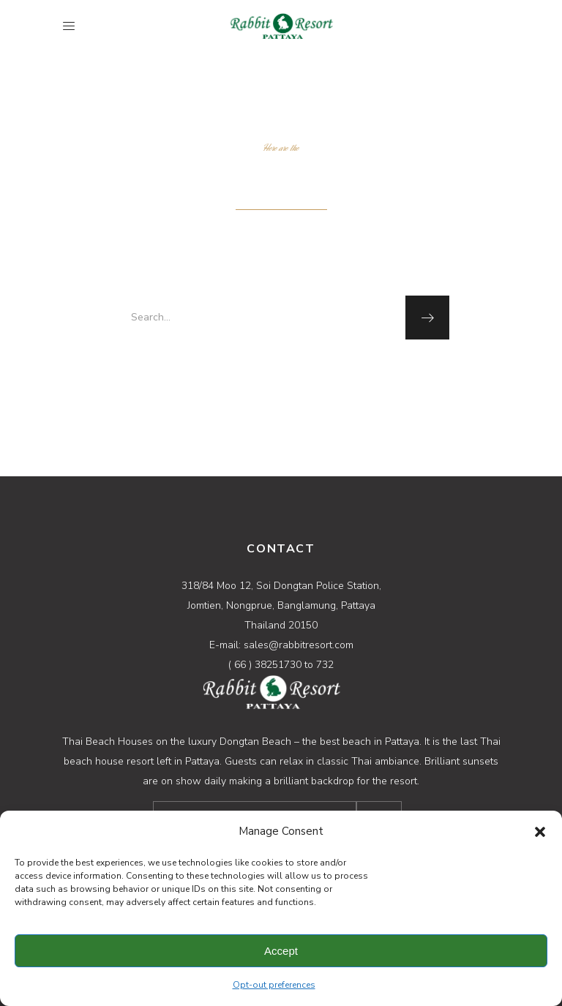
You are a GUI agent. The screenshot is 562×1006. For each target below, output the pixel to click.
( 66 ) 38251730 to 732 (281, 665)
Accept (281, 951)
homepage (279, 371)
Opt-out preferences (274, 985)
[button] (540, 832)
